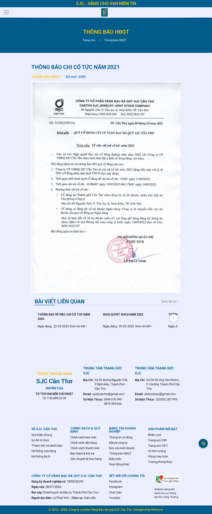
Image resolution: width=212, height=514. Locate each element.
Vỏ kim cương (157, 451)
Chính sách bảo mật (83, 437)
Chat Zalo (115, 492)
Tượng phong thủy (160, 461)
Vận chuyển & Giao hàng (86, 459)
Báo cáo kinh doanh (122, 448)
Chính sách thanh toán (85, 448)
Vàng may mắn (158, 456)
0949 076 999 (113, 399)
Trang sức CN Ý (158, 445)
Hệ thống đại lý (40, 456)
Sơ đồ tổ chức (40, 440)
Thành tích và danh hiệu (46, 445)
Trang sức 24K (157, 440)
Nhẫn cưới (154, 435)
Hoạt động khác (119, 464)
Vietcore (157, 509)
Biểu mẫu (115, 459)
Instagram (116, 487)
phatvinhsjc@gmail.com (160, 394)
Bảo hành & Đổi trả (82, 453)
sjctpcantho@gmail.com (108, 394)
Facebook (115, 481)
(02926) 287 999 (166, 399)
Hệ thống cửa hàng (43, 451)
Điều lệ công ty (118, 442)
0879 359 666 (113, 403)
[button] (173, 318)
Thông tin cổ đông (120, 437)
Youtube (114, 497)
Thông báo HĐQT (46, 77)
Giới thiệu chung (41, 435)
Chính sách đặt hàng (83, 442)
